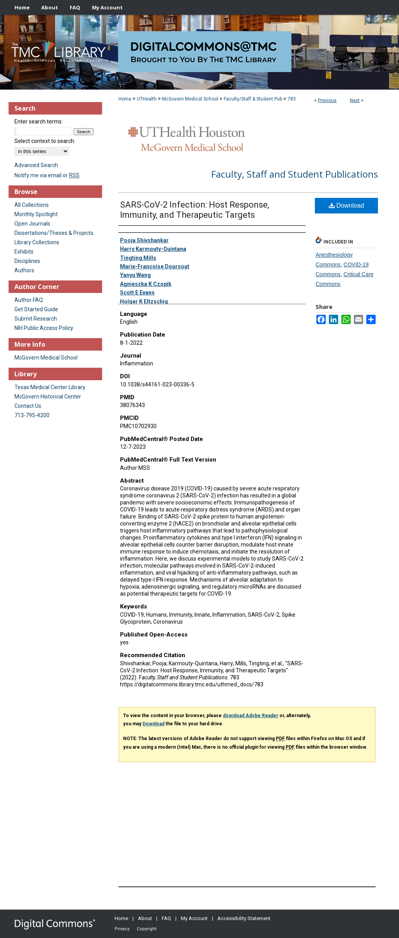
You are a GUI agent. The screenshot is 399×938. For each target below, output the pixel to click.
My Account (194, 918)
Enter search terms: (38, 121)
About (145, 918)
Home (124, 99)
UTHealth (147, 99)
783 (292, 99)
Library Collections (36, 242)
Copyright (146, 928)
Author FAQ (28, 300)
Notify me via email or (46, 175)
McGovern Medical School (190, 99)
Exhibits (24, 252)
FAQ (166, 918)
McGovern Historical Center (47, 396)
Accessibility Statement (243, 918)
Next (355, 100)
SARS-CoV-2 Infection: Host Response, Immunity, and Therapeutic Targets (194, 210)
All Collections (31, 205)
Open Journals (32, 223)
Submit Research (35, 319)
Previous (327, 100)
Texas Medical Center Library (49, 387)
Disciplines (27, 261)
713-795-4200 (31, 415)
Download (346, 205)
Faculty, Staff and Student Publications (294, 174)
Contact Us (27, 406)
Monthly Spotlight (36, 214)
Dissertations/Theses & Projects (54, 233)
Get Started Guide (36, 309)
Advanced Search (36, 165)
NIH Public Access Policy (43, 328)
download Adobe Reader (250, 715)
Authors (24, 270)
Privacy (122, 928)
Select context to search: (44, 141)
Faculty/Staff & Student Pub (253, 99)
